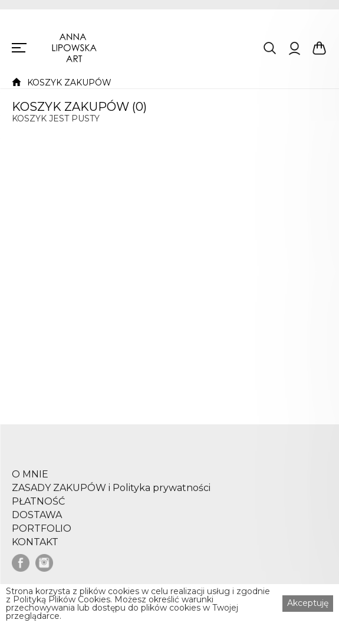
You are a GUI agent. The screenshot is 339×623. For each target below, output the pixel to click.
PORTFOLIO (41, 534)
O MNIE (30, 479)
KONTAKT (35, 547)
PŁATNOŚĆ (38, 507)
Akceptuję (307, 603)
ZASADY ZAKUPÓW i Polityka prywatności (111, 493)
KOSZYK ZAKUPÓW (69, 82)
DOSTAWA (37, 520)
